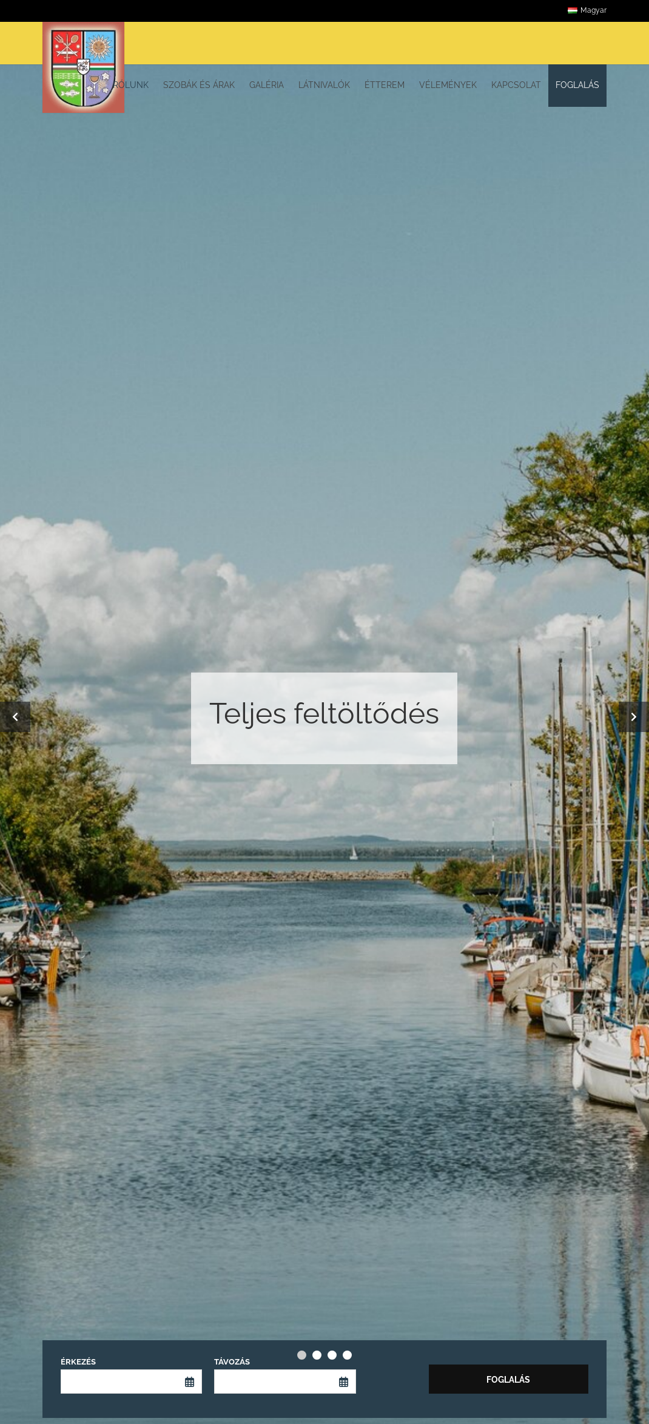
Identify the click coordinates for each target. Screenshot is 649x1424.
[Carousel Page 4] (347, 1355)
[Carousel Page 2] (316, 1355)
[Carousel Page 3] (332, 1355)
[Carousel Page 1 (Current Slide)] (301, 1355)
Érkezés (78, 1361)
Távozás (232, 1361)
